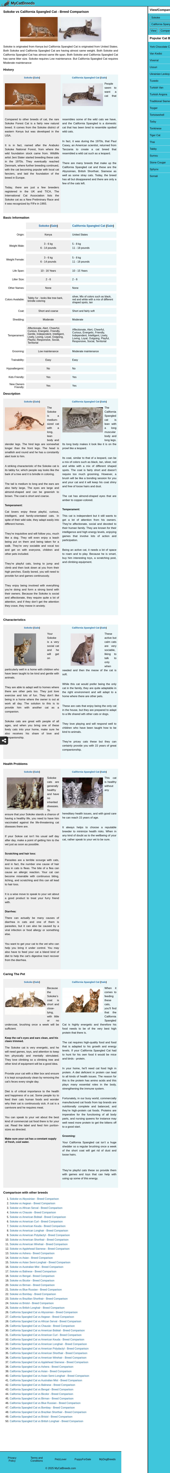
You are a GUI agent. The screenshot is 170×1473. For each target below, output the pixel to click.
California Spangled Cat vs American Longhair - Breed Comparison (48, 1344)
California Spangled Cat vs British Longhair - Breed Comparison (46, 1421)
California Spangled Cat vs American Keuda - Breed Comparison (47, 1339)
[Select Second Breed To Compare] (145, 24)
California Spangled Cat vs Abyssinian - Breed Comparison (44, 1312)
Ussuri (127, 67)
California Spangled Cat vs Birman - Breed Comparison (41, 1398)
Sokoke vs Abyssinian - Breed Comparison (34, 1198)
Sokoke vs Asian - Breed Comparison (31, 1257)
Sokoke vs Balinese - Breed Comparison (33, 1271)
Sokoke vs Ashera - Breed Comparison (32, 1253)
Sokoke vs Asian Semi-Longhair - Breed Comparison (40, 1262)
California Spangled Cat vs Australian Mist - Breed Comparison (46, 1380)
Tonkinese (129, 128)
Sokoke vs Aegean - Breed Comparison (32, 1203)
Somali (127, 176)
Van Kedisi (129, 53)
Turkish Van (130, 87)
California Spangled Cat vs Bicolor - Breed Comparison (41, 1394)
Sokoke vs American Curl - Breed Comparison (36, 1221)
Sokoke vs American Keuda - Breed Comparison (37, 1226)
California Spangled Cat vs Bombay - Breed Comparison (42, 1407)
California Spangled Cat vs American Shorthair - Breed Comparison (48, 1353)
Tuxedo (127, 80)
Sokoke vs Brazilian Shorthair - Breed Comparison (39, 1298)
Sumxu (127, 155)
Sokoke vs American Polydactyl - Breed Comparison (40, 1235)
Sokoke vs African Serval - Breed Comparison (36, 1208)
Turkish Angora (132, 94)
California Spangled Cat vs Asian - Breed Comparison (41, 1371)
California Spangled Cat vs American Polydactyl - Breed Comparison (49, 1348)
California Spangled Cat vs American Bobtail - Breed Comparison (47, 1330)
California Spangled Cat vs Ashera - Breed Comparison (41, 1366)
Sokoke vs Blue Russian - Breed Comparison (36, 1289)
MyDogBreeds (107, 1459)
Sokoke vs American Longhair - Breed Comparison (39, 1230)
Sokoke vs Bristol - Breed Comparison (32, 1303)
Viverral (127, 60)
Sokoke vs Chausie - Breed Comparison (33, 1212)
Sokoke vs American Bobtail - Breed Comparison (38, 1217)
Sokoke (28, 77)
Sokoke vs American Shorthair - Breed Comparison (39, 1239)
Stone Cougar (131, 162)
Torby (126, 121)
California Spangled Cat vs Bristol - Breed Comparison (41, 1416)
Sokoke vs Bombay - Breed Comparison (33, 1294)
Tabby (126, 148)
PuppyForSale (83, 1459)
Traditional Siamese (134, 101)
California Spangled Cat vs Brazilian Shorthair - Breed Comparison (48, 1412)
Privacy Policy (12, 1459)
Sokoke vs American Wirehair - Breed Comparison (39, 1244)
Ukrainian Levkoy (133, 74)
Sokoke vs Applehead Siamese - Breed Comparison (39, 1248)
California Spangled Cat (85, 77)
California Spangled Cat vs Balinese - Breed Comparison (42, 1385)
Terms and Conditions (37, 1459)
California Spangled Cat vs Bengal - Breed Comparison (41, 1389)
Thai (125, 142)
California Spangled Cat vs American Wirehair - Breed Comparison (48, 1357)
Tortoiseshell (130, 114)
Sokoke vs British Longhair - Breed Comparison (37, 1307)
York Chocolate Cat (134, 46)
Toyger (127, 108)
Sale (36, 77)
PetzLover (60, 1459)
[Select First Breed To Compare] (145, 17)
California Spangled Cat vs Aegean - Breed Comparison (42, 1316)
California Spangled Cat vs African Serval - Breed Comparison (45, 1321)
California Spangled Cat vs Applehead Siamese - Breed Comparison (49, 1362)
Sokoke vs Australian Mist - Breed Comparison (36, 1267)
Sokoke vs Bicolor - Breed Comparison (32, 1280)
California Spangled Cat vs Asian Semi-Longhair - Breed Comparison (49, 1375)
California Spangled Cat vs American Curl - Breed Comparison (46, 1335)
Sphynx (127, 169)
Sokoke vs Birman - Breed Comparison (32, 1285)
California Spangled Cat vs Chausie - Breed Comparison (42, 1326)
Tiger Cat (128, 135)
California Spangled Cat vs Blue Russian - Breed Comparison (45, 1403)
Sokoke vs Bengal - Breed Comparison (32, 1276)
